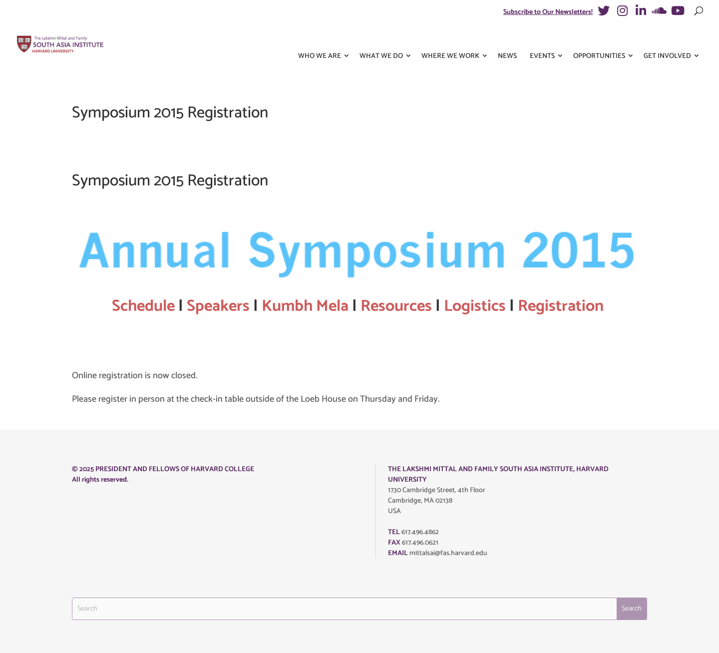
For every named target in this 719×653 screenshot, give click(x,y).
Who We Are (319, 39)
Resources (396, 306)
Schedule (143, 306)
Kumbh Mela (305, 306)
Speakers (218, 306)
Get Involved (667, 39)
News (507, 39)
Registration (562, 306)
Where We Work (450, 39)
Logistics (475, 306)
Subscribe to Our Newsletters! (548, 12)
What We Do (381, 39)
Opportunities (599, 39)
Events (542, 39)
